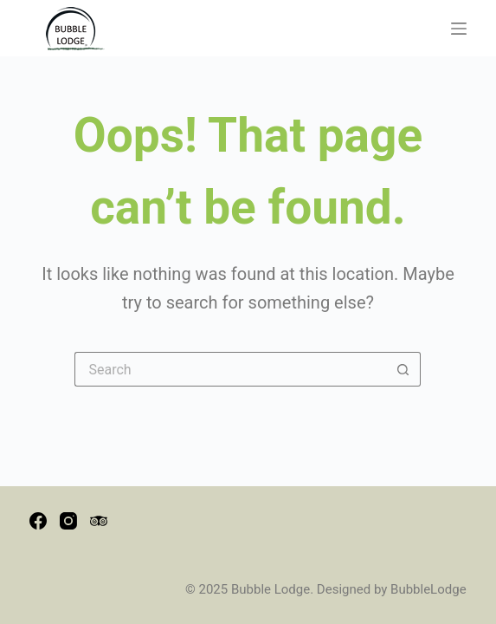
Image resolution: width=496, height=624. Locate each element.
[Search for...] (230, 369)
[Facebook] (38, 521)
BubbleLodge (428, 589)
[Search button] (403, 369)
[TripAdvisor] (98, 521)
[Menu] (459, 28)
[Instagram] (68, 521)
